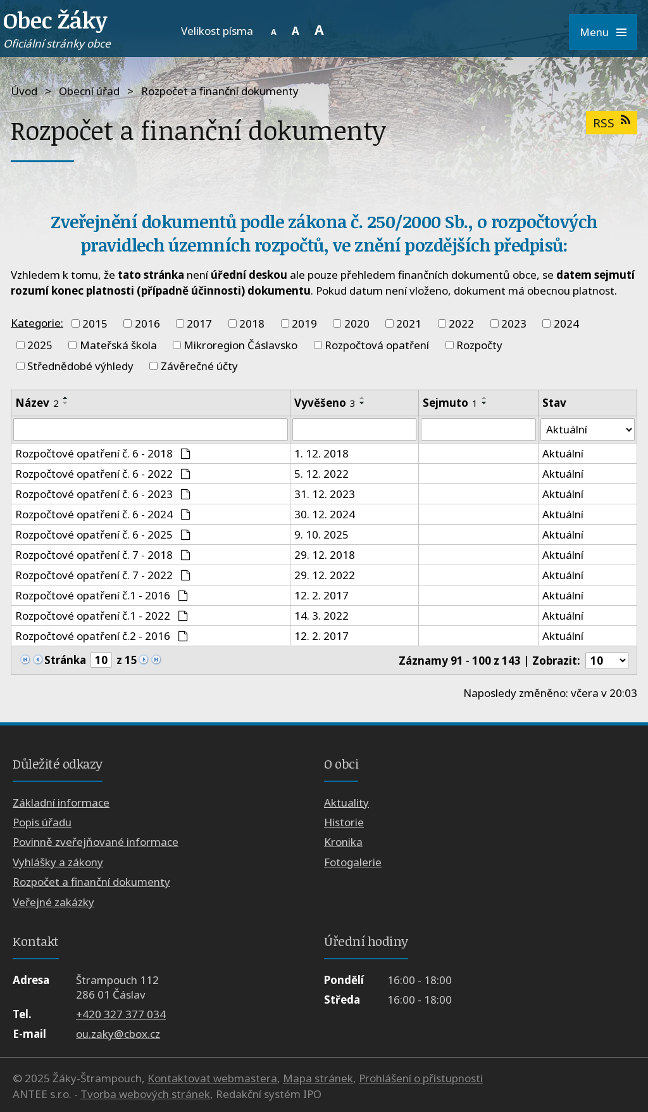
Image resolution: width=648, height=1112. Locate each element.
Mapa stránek (318, 1078)
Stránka (65, 660)
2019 (304, 323)
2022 (461, 323)
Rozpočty (479, 345)
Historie (344, 822)
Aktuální (562, 453)
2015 (95, 323)
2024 (566, 323)
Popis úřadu (42, 822)
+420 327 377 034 (121, 1014)
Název (37, 402)
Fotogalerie (353, 862)
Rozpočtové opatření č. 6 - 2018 (102, 453)
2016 (147, 323)
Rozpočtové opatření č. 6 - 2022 (102, 473)
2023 (513, 323)
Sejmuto (450, 402)
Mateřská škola (118, 345)
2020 (357, 323)
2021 (408, 323)
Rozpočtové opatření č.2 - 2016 (101, 636)
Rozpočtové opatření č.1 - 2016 (101, 595)
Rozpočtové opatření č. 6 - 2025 (102, 534)
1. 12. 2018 (321, 453)
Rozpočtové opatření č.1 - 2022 (101, 615)
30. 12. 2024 (324, 514)
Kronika (343, 842)
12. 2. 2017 (321, 595)
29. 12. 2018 (324, 554)
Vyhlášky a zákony (58, 862)
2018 (252, 323)
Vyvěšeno (324, 402)
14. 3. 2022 (321, 615)
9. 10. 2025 (321, 534)
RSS (611, 123)
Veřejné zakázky (53, 902)
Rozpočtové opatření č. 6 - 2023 (102, 494)
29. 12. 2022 (324, 575)
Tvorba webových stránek (145, 1094)
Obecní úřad (89, 91)
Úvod (24, 91)
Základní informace (61, 802)
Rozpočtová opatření (377, 345)
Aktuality (346, 802)
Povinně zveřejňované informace (95, 842)
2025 (40, 345)
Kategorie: (37, 322)
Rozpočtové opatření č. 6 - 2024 (102, 514)
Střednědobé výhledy (80, 366)
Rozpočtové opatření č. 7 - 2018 (102, 554)
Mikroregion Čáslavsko (240, 345)
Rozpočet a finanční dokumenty (91, 881)
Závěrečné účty (199, 366)
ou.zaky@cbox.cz (118, 1033)
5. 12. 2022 (321, 473)
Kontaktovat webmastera (212, 1078)
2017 (199, 323)
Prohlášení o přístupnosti (421, 1078)
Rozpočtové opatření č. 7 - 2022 (102, 575)
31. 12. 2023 (324, 494)
